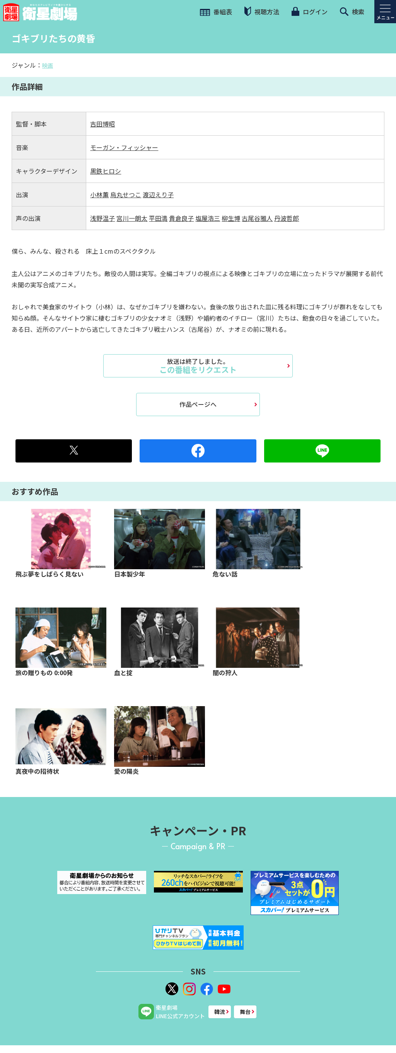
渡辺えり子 (158, 194)
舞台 (245, 1011)
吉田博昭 (102, 123)
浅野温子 (102, 218)
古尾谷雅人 (257, 218)
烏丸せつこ (125, 194)
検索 (352, 11)
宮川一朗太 (131, 218)
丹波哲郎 (286, 218)
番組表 (216, 11)
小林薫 (99, 194)
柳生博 (231, 218)
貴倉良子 (181, 218)
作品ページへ (198, 404)
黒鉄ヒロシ (105, 171)
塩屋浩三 (207, 218)
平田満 (158, 218)
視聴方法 (261, 11)
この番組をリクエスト (198, 366)
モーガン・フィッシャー (124, 147)
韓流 (219, 1011)
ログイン (309, 11)
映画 (47, 65)
